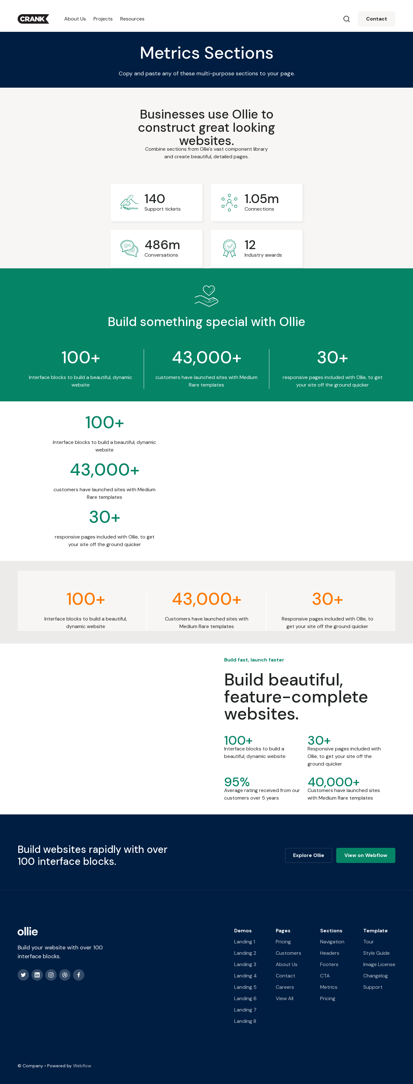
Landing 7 (245, 1009)
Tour (368, 941)
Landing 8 (245, 1021)
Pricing (283, 941)
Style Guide (376, 953)
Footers (329, 964)
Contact (376, 18)
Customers (288, 953)
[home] (33, 19)
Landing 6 (245, 998)
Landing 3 (245, 964)
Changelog (375, 975)
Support (372, 987)
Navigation (332, 941)
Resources (132, 18)
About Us (75, 18)
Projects (103, 18)
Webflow (82, 1066)
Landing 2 (245, 953)
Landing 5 (245, 987)
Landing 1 (244, 941)
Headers (329, 953)
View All (284, 998)
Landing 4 (245, 975)
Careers (285, 987)
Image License (379, 964)
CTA (325, 975)
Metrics (328, 987)
